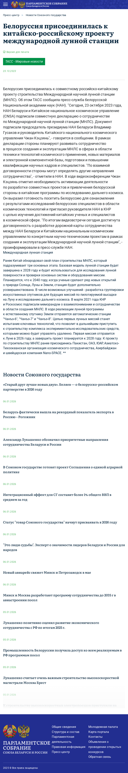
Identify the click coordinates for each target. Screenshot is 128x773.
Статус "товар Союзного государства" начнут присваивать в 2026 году (60, 522)
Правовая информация (68, 747)
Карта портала (98, 732)
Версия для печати (18, 52)
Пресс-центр (11, 15)
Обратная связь (99, 757)
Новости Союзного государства (46, 15)
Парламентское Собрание (27, 747)
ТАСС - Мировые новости (24, 61)
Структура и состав (65, 732)
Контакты (95, 737)
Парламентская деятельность (63, 739)
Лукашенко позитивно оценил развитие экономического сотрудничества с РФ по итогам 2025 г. (51, 625)
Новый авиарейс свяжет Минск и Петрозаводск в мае (47, 572)
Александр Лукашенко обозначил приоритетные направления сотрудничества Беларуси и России (55, 442)
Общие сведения (64, 727)
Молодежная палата (103, 727)
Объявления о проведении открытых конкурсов (104, 747)
